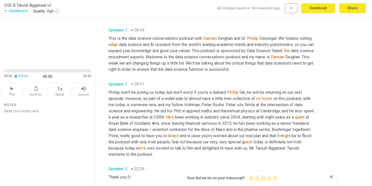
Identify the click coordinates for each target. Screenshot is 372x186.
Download (318, 8)
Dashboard (16, 11)
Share (352, 8)
